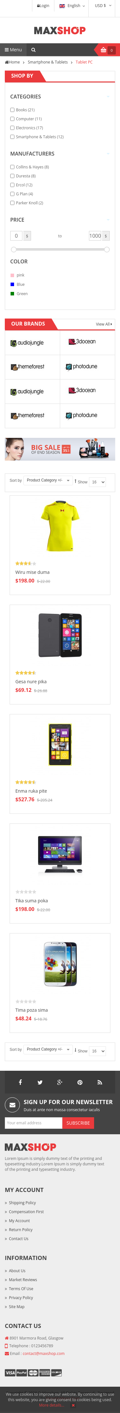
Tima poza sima (31, 1010)
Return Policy (20, 1229)
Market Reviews (23, 1279)
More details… (51, 1405)
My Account (19, 1220)
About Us (17, 1270)
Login (43, 5)
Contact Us (18, 1238)
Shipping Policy (22, 1202)
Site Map (17, 1306)
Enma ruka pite (31, 791)
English (69, 5)
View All (103, 324)
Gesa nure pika (31, 681)
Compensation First (26, 1211)
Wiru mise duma (32, 572)
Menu (13, 50)
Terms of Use (21, 1288)
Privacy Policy (21, 1297)
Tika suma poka (31, 901)
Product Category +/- (44, 480)
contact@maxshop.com (44, 1353)
